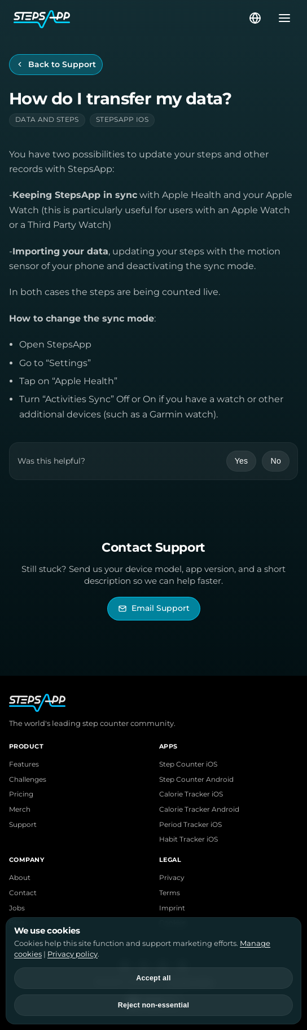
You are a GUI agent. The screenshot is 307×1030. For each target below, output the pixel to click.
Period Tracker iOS (190, 825)
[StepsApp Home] (130, 18)
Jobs (17, 908)
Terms (169, 893)
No (275, 460)
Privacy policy (72, 953)
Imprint (172, 908)
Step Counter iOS (188, 764)
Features (24, 764)
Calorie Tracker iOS (191, 794)
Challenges (27, 779)
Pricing (21, 794)
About (19, 878)
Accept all (153, 978)
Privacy (172, 878)
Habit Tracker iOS (188, 839)
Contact (23, 893)
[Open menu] (281, 18)
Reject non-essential (153, 1005)
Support (23, 825)
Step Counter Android (196, 779)
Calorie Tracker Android (199, 809)
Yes (241, 460)
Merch (19, 809)
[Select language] (255, 18)
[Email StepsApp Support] (153, 608)
